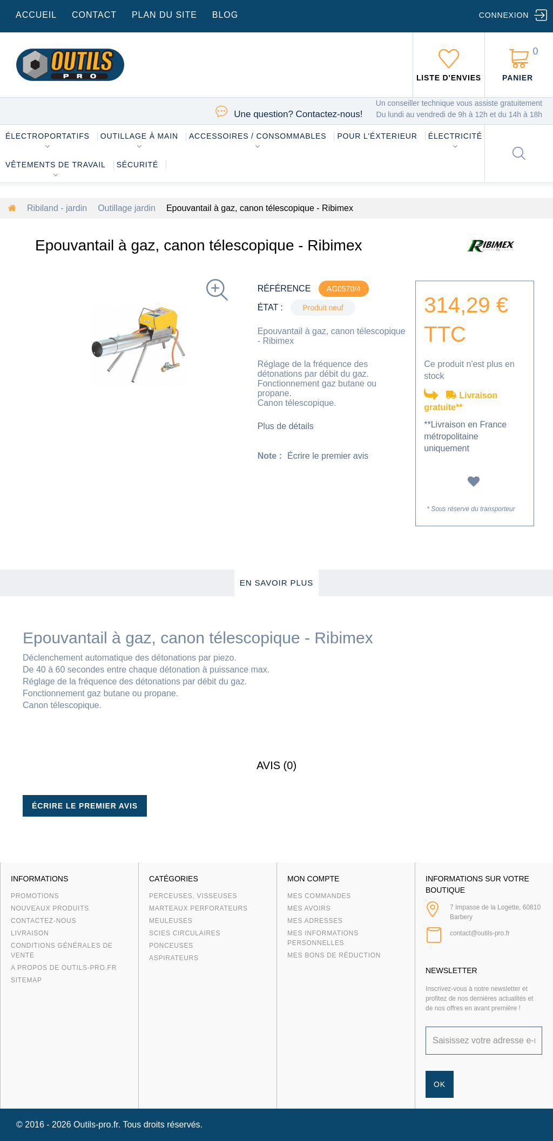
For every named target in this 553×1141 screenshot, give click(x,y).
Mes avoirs (309, 908)
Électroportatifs (47, 136)
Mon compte (313, 878)
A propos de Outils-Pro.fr (64, 968)
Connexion (504, 15)
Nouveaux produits (50, 908)
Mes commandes (319, 896)
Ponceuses (171, 945)
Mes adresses (315, 921)
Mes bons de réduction (334, 955)
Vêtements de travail (55, 164)
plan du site (164, 14)
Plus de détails (286, 426)
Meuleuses (171, 921)
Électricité (455, 136)
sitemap (26, 980)
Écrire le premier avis (327, 455)
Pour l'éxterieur (377, 136)
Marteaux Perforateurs (198, 908)
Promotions (35, 896)
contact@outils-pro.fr (480, 933)
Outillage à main (139, 136)
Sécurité (138, 164)
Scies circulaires (184, 933)
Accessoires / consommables (257, 136)
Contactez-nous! (298, 114)
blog (225, 14)
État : (270, 307)
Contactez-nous (43, 921)
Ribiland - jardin (57, 208)
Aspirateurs (174, 958)
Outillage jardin (127, 208)
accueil (36, 14)
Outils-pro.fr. (96, 1124)
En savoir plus (277, 582)
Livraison (30, 933)
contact (94, 14)
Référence (284, 288)
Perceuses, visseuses (193, 896)
